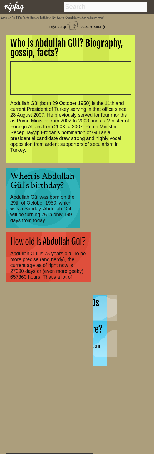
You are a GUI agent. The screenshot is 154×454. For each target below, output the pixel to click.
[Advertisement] (49, 367)
